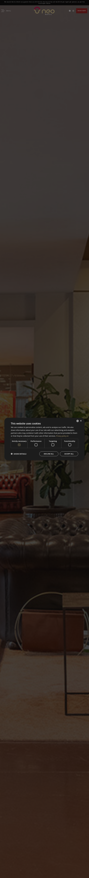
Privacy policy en (62, 435)
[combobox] (77, 421)
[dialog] (44, 439)
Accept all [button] (69, 454)
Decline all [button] (47, 454)
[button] (18, 454)
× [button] (81, 421)
